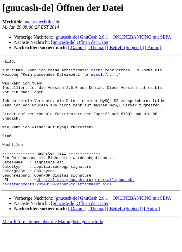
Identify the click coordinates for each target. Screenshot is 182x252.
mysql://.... (105, 77)
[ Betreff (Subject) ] (125, 47)
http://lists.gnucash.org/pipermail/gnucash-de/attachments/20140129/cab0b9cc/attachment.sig (68, 206)
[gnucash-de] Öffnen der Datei (79, 42)
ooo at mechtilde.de (41, 21)
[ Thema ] (97, 47)
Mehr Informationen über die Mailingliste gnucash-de (52, 246)
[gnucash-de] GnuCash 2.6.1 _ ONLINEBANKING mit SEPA (112, 36)
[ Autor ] (153, 47)
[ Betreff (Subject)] (125, 234)
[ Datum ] (77, 47)
